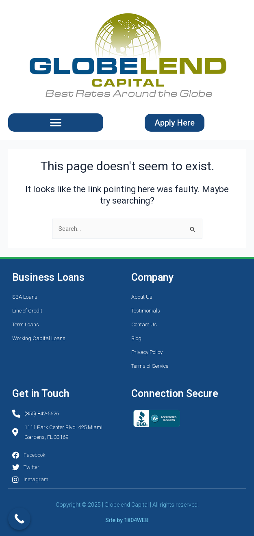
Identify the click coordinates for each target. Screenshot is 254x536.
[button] (55, 122)
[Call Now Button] (19, 519)
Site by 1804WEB (127, 520)
